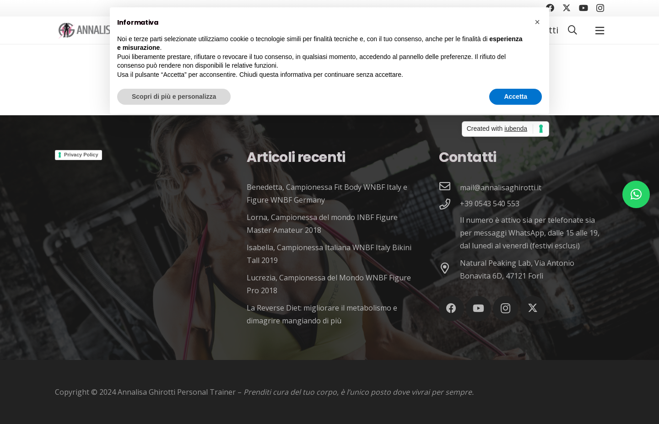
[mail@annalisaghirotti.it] (449, 187)
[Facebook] (451, 308)
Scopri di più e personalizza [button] (174, 96)
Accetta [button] (515, 96)
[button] (572, 30)
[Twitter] (566, 8)
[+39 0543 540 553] (449, 205)
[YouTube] (583, 8)
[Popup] (599, 30)
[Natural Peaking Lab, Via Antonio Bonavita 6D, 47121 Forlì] (449, 269)
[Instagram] (600, 8)
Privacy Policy (81, 154)
